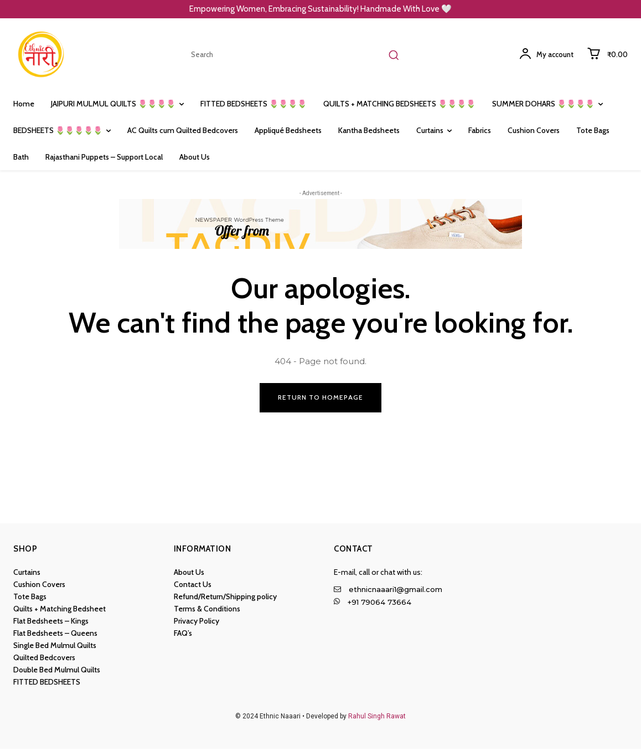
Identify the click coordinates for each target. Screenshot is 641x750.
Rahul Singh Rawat (377, 717)
